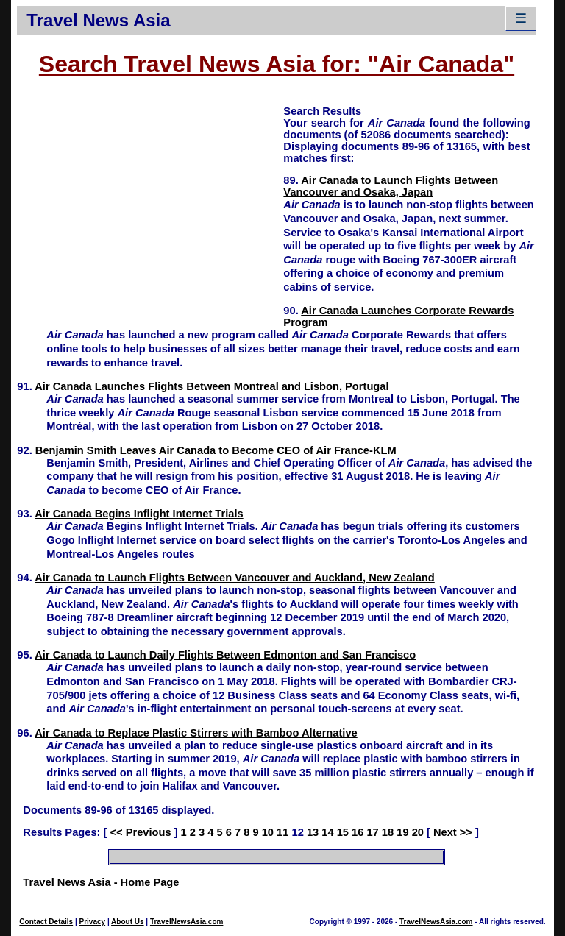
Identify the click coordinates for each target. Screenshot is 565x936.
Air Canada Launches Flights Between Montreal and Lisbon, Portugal (211, 386)
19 (402, 832)
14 (327, 832)
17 (372, 832)
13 (313, 832)
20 (418, 832)
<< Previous (140, 832)
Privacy (92, 922)
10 (268, 832)
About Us (127, 922)
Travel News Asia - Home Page (101, 882)
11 (282, 832)
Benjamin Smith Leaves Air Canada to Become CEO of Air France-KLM (216, 450)
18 (388, 832)
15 (343, 832)
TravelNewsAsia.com (187, 922)
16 (357, 832)
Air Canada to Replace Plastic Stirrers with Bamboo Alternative (196, 733)
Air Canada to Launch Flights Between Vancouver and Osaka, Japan (390, 186)
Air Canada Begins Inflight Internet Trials (139, 514)
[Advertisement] (150, 207)
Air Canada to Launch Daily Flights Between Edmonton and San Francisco (225, 655)
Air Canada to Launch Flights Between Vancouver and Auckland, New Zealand (234, 578)
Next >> (452, 832)
